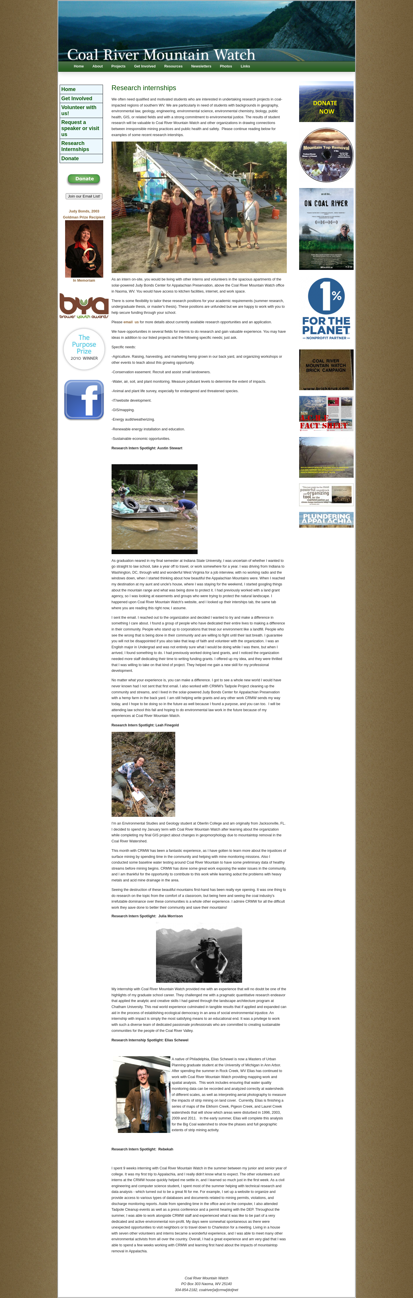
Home (79, 66)
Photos (226, 66)
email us (131, 322)
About (97, 66)
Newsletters (201, 66)
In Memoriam (84, 280)
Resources (173, 66)
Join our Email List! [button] (84, 196)
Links (245, 66)
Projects (118, 66)
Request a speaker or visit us (80, 128)
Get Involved (145, 66)
